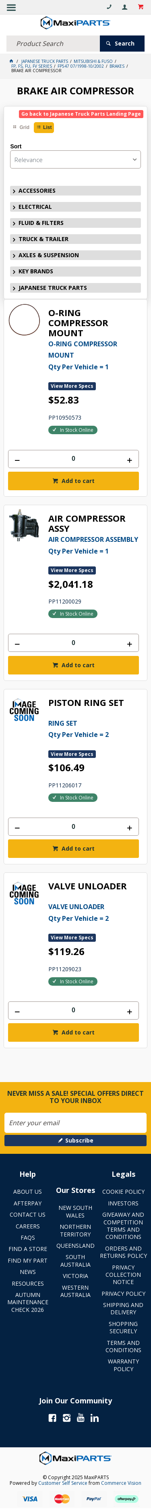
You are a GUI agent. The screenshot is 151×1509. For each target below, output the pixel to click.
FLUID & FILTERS (41, 223)
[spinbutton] (73, 459)
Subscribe (79, 1140)
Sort (15, 146)
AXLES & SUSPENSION (49, 255)
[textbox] (53, 43)
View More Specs (72, 386)
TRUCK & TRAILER (43, 239)
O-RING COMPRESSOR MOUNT (78, 323)
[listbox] (75, 159)
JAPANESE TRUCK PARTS (53, 287)
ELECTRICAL (35, 206)
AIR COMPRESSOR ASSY (87, 523)
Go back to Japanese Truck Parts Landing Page (81, 113)
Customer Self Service (62, 1483)
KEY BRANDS (36, 271)
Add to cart (77, 481)
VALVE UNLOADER (87, 886)
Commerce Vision (121, 1483)
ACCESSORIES (37, 190)
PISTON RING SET (86, 702)
